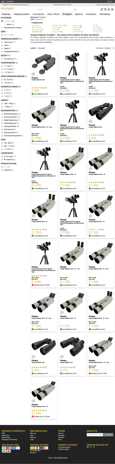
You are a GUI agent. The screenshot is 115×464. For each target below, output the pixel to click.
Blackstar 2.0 (37, 30)
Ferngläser (67, 14)
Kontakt (61, 437)
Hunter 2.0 (57, 32)
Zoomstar (97, 32)
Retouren (33, 452)
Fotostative (91, 14)
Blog (59, 439)
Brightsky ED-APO (59, 25)
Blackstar (36, 27)
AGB (3, 433)
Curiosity (56, 27)
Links (32, 439)
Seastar (96, 27)
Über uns (33, 433)
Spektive (79, 14)
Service (60, 433)
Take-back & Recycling (9, 439)
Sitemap (33, 437)
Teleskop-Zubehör (22, 14)
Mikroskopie (104, 14)
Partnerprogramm (64, 447)
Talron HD (97, 30)
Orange (76, 30)
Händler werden (63, 449)
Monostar (77, 25)
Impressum (5, 435)
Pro (95, 25)
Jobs (31, 435)
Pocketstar (78, 32)
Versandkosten (35, 450)
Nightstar (77, 27)
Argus (35, 25)
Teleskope (6, 14)
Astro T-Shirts (53, 14)
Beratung (61, 435)
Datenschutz (6, 437)
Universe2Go (38, 14)
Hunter (55, 30)
